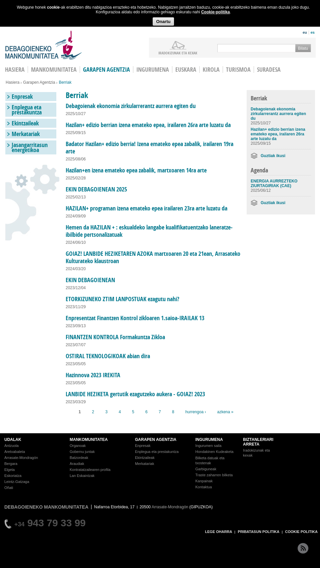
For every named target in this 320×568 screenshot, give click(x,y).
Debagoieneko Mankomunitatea (43, 45)
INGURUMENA (209, 439)
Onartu (163, 21)
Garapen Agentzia (39, 82)
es (313, 32)
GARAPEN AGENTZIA (155, 439)
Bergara (10, 464)
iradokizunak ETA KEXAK (177, 52)
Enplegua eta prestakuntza (27, 109)
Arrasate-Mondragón (21, 458)
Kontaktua (203, 487)
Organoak (78, 446)
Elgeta (9, 470)
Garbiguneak (205, 469)
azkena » (225, 412)
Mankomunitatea (54, 69)
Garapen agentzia (106, 69)
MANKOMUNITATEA (89, 439)
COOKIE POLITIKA (301, 532)
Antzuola (11, 446)
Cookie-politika (215, 12)
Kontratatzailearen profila (90, 470)
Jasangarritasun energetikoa (30, 147)
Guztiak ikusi (273, 155)
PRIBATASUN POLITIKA (258, 532)
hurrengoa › (195, 412)
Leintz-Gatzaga (16, 482)
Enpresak (22, 96)
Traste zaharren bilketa (214, 475)
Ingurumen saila (208, 446)
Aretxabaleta (14, 452)
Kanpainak (204, 481)
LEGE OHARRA (218, 532)
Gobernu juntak (82, 452)
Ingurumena (152, 69)
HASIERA (15, 69)
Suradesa (269, 69)
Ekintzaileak (25, 123)
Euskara (185, 69)
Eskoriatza (12, 476)
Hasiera (12, 82)
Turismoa (238, 69)
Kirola (211, 69)
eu (305, 32)
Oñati (8, 488)
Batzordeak (79, 458)
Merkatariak (26, 134)
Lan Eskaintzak (82, 476)
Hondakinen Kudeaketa (214, 452)
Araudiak (77, 464)
